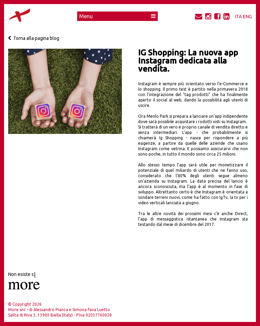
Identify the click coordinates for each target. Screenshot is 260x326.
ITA (238, 16)
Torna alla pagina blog (33, 38)
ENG (247, 16)
